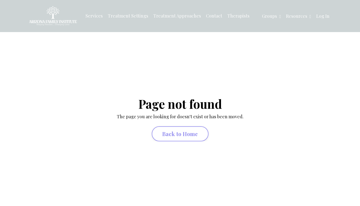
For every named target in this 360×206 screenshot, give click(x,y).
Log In (323, 16)
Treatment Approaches (177, 16)
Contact (214, 16)
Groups (271, 16)
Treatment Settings (128, 16)
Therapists (238, 16)
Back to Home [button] (180, 133)
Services (94, 16)
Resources (298, 16)
